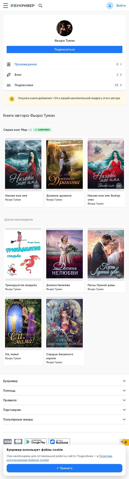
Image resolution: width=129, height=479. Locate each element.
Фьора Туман (64, 40)
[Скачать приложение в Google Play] (36, 442)
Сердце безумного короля (59, 356)
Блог (64, 75)
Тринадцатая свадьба (21, 285)
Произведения (64, 64)
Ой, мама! (11, 354)
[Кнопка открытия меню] (5, 5)
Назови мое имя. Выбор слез (104, 197)
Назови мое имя (16, 195)
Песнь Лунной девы (101, 285)
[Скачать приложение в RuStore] (59, 442)
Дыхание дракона (58, 195)
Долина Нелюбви (58, 285)
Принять (64, 468)
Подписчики (64, 85)
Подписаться (64, 49)
